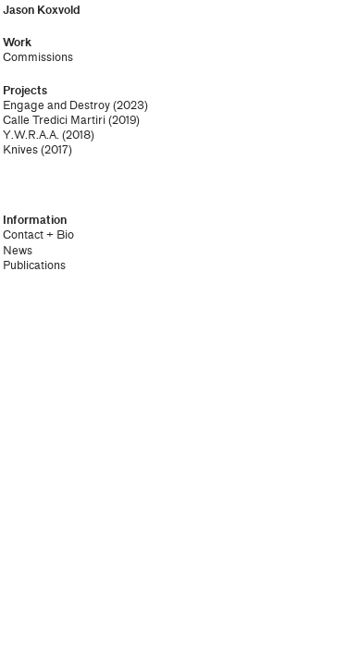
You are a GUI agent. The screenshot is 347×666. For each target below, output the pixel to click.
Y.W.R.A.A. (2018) (48, 135)
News (17, 250)
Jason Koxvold (42, 10)
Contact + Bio (38, 234)
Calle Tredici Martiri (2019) (71, 120)
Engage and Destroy (56, 105)
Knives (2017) (37, 149)
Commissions (38, 57)
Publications (34, 265)
